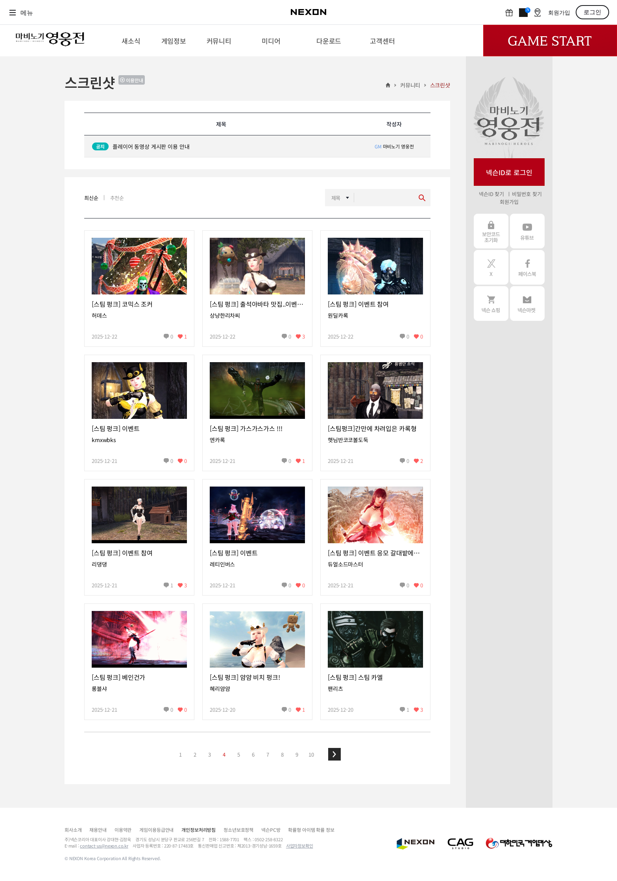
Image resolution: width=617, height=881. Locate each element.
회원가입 (559, 13)
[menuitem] (131, 40)
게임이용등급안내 (156, 829)
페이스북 (527, 267)
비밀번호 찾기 (526, 194)
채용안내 (97, 829)
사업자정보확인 (299, 845)
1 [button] (180, 754)
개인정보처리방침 (198, 829)
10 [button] (311, 754)
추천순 (117, 198)
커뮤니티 (410, 85)
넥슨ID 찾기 (491, 194)
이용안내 (134, 80)
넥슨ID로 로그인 (509, 172)
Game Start (550, 40)
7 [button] (267, 754)
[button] (334, 754)
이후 (334, 754)
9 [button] (297, 754)
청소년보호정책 (238, 829)
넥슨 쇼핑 (491, 303)
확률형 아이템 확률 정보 (311, 829)
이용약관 (123, 829)
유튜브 (527, 231)
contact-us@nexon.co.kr (104, 845)
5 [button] (238, 754)
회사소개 (73, 829)
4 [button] (224, 754)
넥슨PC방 (270, 829)
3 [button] (209, 754)
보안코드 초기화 (491, 231)
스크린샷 (440, 85)
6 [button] (253, 754)
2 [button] (195, 754)
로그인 (592, 12)
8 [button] (282, 754)
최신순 (91, 198)
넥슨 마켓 (527, 303)
